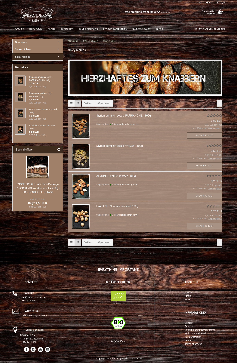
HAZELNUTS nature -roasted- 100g (117, 206)
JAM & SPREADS (88, 29)
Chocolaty (21, 42)
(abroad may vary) (128, 124)
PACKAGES (66, 29)
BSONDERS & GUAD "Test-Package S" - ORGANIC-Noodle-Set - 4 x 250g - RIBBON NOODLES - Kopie (37, 188)
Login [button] (221, 2)
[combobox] (88, 103)
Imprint (188, 340)
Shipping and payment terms (200, 330)
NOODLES (18, 29)
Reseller (189, 326)
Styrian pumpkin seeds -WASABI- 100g (119, 145)
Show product (205, 135)
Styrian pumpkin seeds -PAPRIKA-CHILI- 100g (123, 115)
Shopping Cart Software (106, 358)
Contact (189, 322)
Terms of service (193, 344)
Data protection (193, 337)
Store (187, 299)
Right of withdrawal (195, 333)
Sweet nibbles (23, 49)
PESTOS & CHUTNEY (115, 29)
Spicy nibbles (22, 56)
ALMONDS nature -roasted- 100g (116, 176)
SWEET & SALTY (141, 29)
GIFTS (159, 29)
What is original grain (210, 29)
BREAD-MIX (35, 29)
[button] (209, 2)
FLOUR (51, 29)
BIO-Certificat (118, 341)
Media (188, 296)
